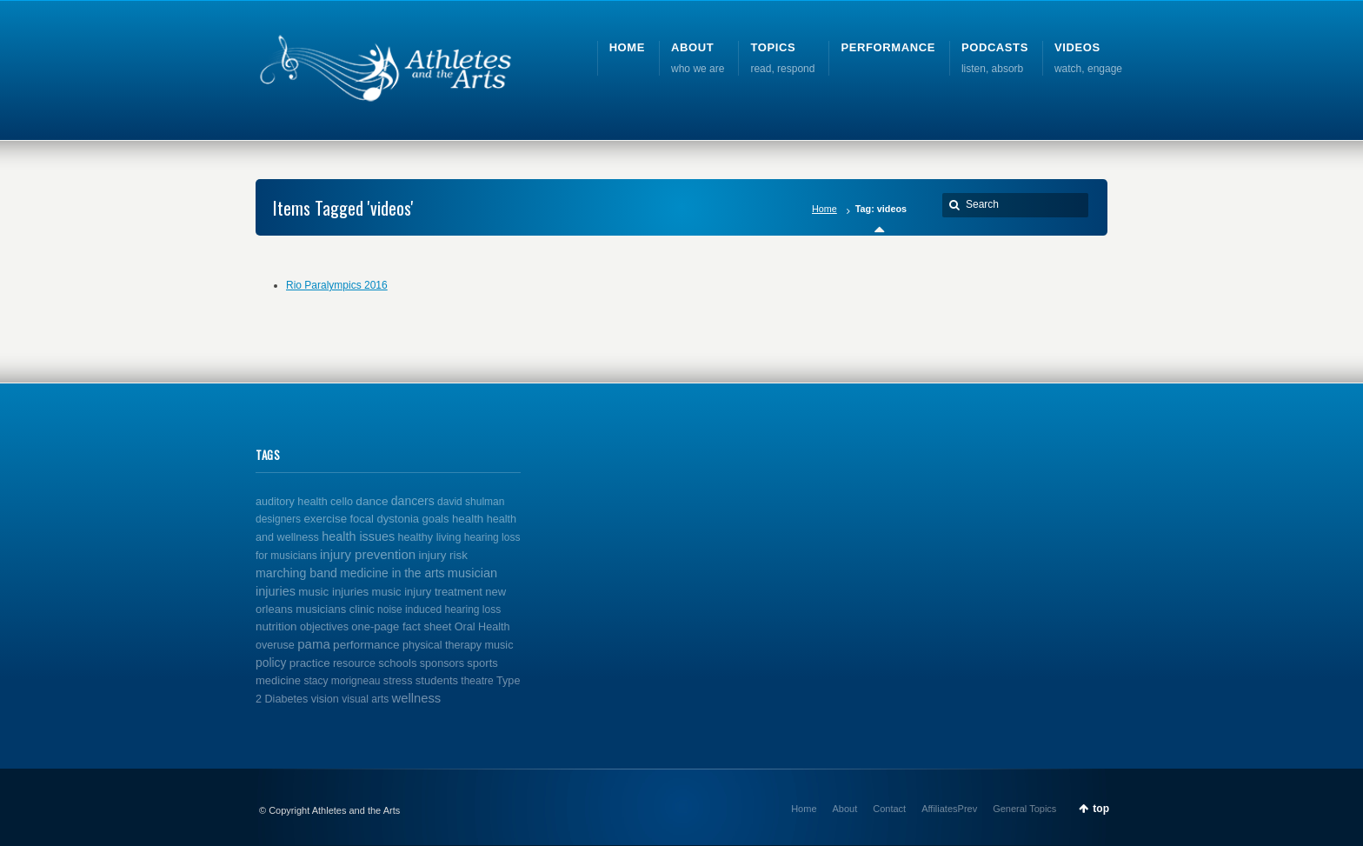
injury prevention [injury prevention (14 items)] (368, 554)
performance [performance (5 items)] (366, 644)
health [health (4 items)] (467, 518)
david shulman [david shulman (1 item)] (470, 502)
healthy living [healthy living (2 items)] (430, 537)
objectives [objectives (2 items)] (324, 627)
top (1101, 809)
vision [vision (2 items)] (325, 699)
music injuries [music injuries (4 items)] (333, 591)
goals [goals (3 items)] (435, 518)
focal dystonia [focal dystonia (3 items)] (384, 518)
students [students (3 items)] (437, 680)
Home (824, 208)
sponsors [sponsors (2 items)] (442, 663)
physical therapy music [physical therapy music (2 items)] (458, 645)
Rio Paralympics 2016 (337, 285)
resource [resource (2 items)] (354, 663)
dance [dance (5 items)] (372, 501)
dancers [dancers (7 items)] (413, 501)
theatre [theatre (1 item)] (477, 681)
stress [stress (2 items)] (398, 681)
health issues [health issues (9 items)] (358, 536)
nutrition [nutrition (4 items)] (276, 626)
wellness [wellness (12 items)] (417, 698)
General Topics (1024, 808)
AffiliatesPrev (949, 808)
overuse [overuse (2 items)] (275, 645)
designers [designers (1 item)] (278, 519)
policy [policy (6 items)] (271, 662)
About (845, 808)
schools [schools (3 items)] (397, 662)
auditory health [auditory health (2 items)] (292, 502)
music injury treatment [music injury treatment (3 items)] (427, 591)
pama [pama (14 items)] (313, 643)
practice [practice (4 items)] (309, 662)
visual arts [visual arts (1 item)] (365, 699)
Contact (889, 808)
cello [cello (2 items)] (341, 502)
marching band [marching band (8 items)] (296, 573)
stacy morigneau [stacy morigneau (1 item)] (341, 681)
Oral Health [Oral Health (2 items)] (482, 627)
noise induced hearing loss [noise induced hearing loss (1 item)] (439, 609)
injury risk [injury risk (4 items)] (442, 555)
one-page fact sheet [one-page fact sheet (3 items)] (401, 626)
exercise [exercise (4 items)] (325, 518)
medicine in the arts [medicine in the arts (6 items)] (392, 573)
